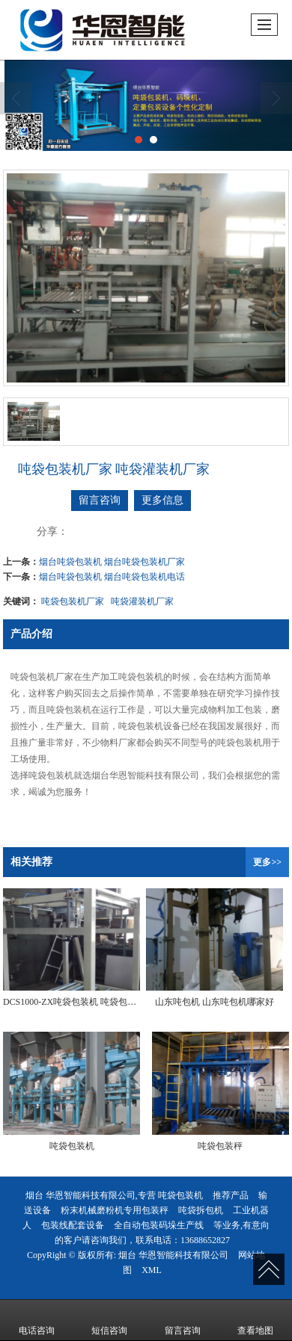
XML (152, 1270)
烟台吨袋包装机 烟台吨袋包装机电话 (112, 577)
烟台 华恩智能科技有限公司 (173, 1255)
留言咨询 (100, 500)
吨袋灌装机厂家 (142, 601)
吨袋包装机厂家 (72, 601)
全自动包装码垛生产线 (159, 1225)
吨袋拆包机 (200, 1210)
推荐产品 (231, 1195)
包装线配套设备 (72, 1225)
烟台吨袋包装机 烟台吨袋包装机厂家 (112, 562)
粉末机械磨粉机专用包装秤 (114, 1210)
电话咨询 (37, 1320)
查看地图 (255, 1320)
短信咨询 (109, 1320)
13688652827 (205, 1240)
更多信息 (162, 500)
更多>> (267, 862)
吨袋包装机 (180, 1195)
